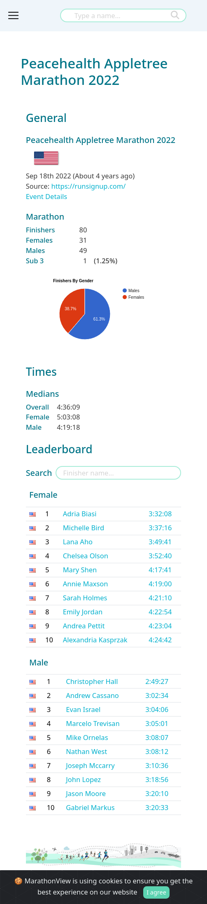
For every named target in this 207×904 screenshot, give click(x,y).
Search (39, 472)
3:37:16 (160, 527)
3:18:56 (156, 779)
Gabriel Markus (90, 807)
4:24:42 (160, 639)
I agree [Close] (156, 892)
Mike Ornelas (87, 737)
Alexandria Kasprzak (95, 639)
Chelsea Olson (85, 555)
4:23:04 (160, 625)
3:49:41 (160, 541)
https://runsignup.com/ (88, 186)
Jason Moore (86, 793)
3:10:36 (156, 765)
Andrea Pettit (84, 625)
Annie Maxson (85, 583)
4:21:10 (160, 597)
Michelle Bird (83, 527)
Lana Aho (78, 541)
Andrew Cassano (92, 695)
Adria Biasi (80, 513)
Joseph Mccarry (90, 765)
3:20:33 (156, 807)
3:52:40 (160, 555)
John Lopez (83, 779)
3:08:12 (156, 751)
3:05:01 (156, 723)
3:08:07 (156, 737)
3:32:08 (160, 513)
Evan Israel (83, 709)
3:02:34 (156, 695)
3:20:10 (156, 793)
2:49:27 (156, 681)
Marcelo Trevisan (92, 723)
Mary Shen (80, 569)
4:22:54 (160, 611)
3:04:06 (156, 709)
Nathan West (86, 751)
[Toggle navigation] (13, 15)
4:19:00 (160, 583)
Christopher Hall (92, 681)
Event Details (46, 196)
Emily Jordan (83, 611)
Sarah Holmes (85, 597)
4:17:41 (160, 569)
